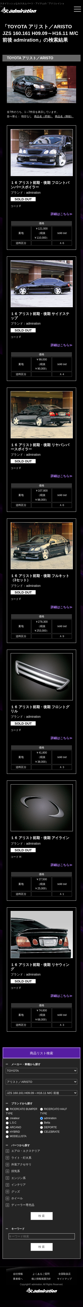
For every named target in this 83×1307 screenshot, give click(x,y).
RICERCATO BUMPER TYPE (21, 1111)
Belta (45, 1122)
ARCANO (13, 1127)
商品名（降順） (64, 116)
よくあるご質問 (41, 1273)
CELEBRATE (50, 1131)
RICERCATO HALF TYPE (53, 1111)
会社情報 (18, 1273)
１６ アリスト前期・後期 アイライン (40, 838)
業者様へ (18, 1278)
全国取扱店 (64, 1273)
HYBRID (13, 1131)
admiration (48, 1118)
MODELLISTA (16, 1136)
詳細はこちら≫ (61, 214)
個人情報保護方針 (41, 1278)
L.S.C (11, 1122)
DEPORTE (48, 1127)
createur (12, 1118)
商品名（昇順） (43, 116)
